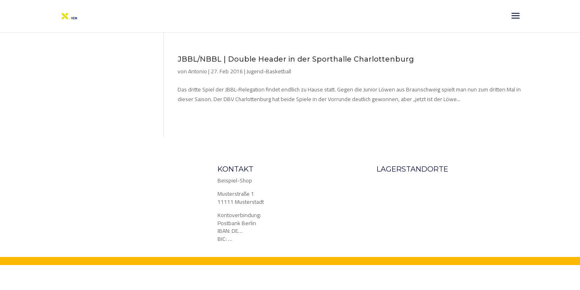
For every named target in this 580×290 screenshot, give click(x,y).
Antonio (197, 71)
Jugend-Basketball (268, 71)
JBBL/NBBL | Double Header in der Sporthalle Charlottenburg (296, 59)
